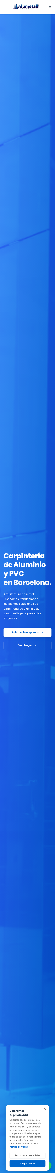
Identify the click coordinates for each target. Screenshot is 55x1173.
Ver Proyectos (27, 645)
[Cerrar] (45, 1109)
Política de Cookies (20, 1146)
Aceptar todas (27, 1163)
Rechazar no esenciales (27, 1155)
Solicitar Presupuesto (27, 632)
